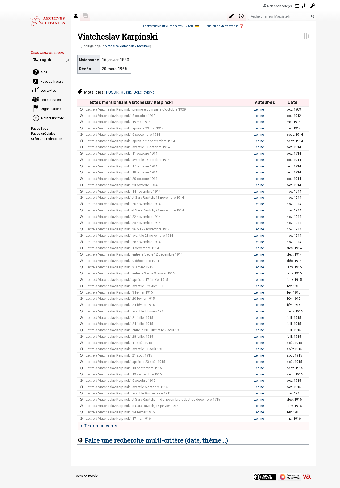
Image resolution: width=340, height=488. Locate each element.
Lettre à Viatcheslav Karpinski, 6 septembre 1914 (123, 135)
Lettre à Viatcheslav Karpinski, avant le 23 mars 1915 (125, 311)
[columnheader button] (81, 102)
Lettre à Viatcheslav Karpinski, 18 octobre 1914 (121, 172)
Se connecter (304, 6)
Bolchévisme (143, 92)
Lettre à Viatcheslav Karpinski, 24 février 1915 (120, 305)
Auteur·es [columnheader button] (265, 102)
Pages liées (39, 128)
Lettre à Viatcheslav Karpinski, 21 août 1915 (119, 355)
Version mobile (87, 476)
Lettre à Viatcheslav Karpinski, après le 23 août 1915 (125, 362)
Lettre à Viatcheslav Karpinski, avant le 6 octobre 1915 (127, 387)
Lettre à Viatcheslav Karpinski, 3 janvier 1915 (119, 267)
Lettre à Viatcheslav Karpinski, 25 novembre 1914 (123, 223)
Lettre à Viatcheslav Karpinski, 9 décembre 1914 (122, 261)
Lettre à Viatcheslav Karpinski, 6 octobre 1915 (120, 381)
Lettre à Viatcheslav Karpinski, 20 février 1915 (120, 298)
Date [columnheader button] (293, 102)
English (45, 60)
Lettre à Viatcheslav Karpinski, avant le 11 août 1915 (125, 349)
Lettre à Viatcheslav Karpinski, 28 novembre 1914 (123, 242)
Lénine (259, 109)
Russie (126, 92)
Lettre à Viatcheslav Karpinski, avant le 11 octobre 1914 (128, 147)
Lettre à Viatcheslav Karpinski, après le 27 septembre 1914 (130, 141)
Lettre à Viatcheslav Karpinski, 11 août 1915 (119, 343)
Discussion (85, 16)
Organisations (51, 109)
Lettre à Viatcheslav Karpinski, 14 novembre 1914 (123, 191)
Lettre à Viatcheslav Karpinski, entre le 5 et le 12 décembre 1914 (134, 254)
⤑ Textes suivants (97, 425)
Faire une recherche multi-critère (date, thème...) (156, 440)
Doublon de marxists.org (222, 26)
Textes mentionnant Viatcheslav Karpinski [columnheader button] (130, 102)
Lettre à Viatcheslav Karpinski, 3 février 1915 (119, 292)
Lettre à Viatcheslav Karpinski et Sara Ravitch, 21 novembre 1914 (135, 210)
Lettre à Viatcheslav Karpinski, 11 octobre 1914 (121, 153)
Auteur (75, 16)
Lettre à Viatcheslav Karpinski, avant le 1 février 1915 (125, 286)
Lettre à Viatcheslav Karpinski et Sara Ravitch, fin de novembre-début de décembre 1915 (153, 399)
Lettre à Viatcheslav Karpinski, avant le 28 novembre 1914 (129, 235)
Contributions (297, 6)
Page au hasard (52, 81)
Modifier (231, 16)
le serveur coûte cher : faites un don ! (168, 26)
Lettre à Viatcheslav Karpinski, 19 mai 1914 (118, 122)
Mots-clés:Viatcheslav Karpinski (127, 46)
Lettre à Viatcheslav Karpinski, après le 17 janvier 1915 (127, 280)
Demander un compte (312, 6)
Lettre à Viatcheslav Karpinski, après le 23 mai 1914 (125, 128)
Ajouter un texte (52, 118)
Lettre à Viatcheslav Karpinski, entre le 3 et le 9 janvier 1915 (130, 273)
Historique (241, 16)
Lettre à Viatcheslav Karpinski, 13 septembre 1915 (124, 368)
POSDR (112, 92)
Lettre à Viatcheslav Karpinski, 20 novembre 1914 (123, 204)
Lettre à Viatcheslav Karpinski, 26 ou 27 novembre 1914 (128, 229)
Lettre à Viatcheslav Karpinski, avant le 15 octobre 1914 (128, 160)
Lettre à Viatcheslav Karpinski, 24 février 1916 (120, 412)
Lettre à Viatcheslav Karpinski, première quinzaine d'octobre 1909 (136, 109)
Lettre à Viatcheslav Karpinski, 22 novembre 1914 (123, 217)
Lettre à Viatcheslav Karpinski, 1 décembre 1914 (122, 248)
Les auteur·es (51, 100)
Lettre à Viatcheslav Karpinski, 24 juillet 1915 (119, 324)
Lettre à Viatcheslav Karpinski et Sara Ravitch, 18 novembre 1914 (135, 198)
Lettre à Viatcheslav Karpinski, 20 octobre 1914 (121, 179)
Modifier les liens (68, 60)
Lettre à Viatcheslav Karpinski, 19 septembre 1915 (124, 374)
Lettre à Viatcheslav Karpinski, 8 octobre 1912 (120, 116)
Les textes (48, 90)
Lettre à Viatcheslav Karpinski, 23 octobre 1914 (121, 185)
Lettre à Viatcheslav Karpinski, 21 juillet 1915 (119, 318)
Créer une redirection (46, 139)
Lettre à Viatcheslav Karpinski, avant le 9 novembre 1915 (128, 393)
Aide (44, 72)
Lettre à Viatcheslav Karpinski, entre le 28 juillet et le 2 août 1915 (134, 330)
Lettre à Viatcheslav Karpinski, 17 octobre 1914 (121, 166)
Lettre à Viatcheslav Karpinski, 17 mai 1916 (118, 419)
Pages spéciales (43, 133)
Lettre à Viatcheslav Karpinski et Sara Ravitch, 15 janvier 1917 (132, 406)
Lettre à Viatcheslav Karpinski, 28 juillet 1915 (119, 336)
